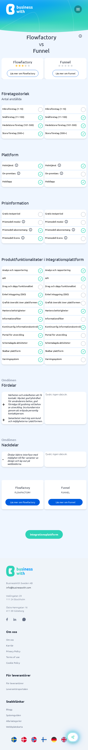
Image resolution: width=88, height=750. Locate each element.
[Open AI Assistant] (24, 619)
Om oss (10, 639)
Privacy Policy (13, 651)
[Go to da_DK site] (24, 739)
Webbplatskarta (14, 726)
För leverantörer (15, 683)
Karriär (9, 645)
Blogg (9, 709)
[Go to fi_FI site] (44, 739)
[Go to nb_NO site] (34, 739)
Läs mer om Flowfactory (22, 73)
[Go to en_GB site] (64, 739)
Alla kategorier (14, 720)
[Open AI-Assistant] (73, 737)
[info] (80, 36)
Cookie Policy (13, 662)
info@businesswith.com (18, 587)
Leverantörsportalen (17, 689)
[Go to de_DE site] (54, 739)
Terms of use (13, 657)
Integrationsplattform (44, 534)
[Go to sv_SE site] (14, 739)
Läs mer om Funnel (65, 73)
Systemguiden (13, 715)
